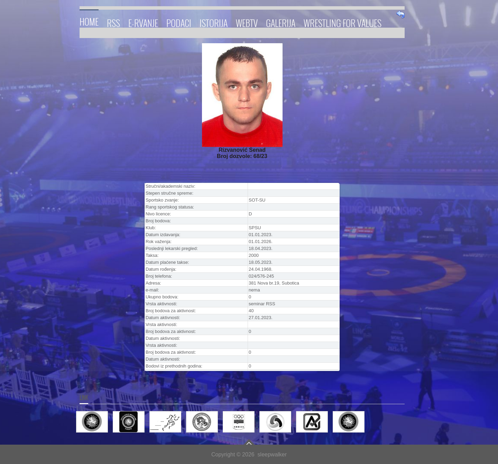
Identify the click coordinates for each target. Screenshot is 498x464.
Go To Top (249, 442)
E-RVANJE (143, 22)
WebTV (247, 22)
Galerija (280, 22)
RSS (113, 22)
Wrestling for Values (342, 22)
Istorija (214, 22)
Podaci (178, 22)
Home (89, 20)
